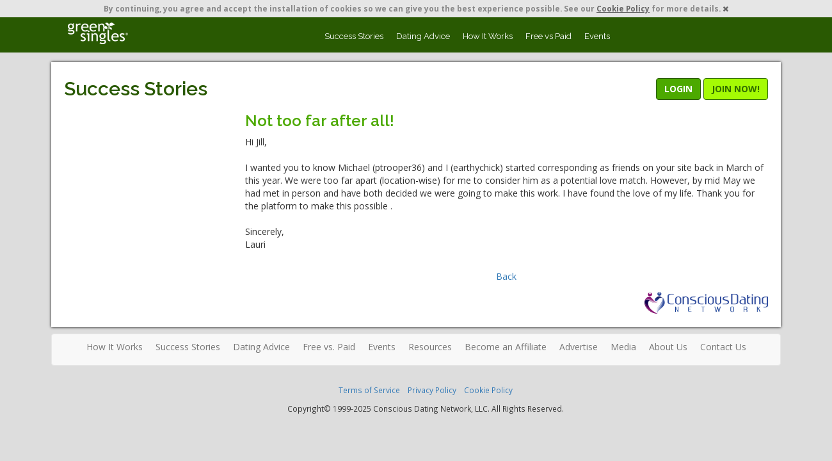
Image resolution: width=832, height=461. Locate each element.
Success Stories (353, 36)
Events (597, 36)
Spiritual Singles (98, 33)
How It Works (488, 36)
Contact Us (723, 347)
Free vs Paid (548, 36)
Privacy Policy (432, 390)
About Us (668, 347)
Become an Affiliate (506, 347)
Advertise (578, 347)
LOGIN (678, 89)
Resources (430, 347)
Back (506, 276)
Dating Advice (423, 36)
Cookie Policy (623, 8)
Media (623, 347)
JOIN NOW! (736, 89)
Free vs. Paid (329, 347)
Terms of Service (369, 390)
